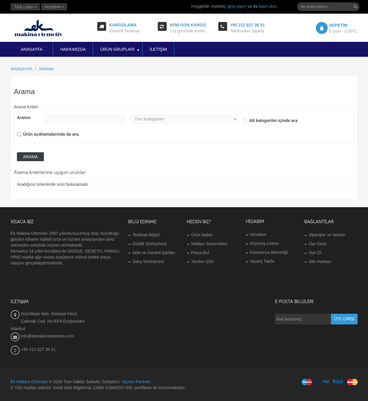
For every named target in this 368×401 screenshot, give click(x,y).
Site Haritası (320, 261)
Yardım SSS (202, 261)
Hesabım (258, 234)
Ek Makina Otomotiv (29, 381)
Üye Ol (315, 252)
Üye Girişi (318, 243)
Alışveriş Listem (264, 243)
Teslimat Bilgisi (146, 234)
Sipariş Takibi (262, 261)
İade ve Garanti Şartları (154, 252)
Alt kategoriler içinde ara (270, 120)
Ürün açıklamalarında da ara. (48, 134)
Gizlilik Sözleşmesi (150, 243)
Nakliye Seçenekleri (209, 243)
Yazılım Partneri (136, 381)
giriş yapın (236, 6)
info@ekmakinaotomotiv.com (47, 336)
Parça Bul (200, 252)
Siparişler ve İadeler (327, 234)
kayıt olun (268, 6)
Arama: (24, 117)
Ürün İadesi (202, 234)
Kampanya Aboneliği (269, 252)
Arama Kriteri (26, 106)
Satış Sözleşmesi (148, 261)
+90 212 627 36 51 (38, 349)
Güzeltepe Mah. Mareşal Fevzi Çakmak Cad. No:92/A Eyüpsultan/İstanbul (48, 321)
